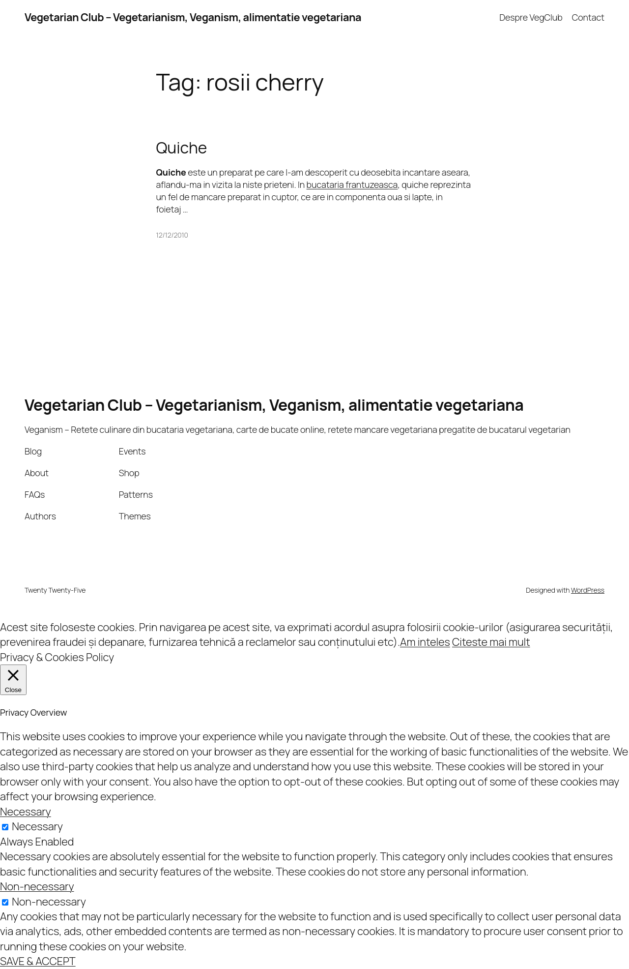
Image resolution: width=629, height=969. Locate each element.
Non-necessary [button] (37, 886)
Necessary (37, 826)
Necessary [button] (25, 811)
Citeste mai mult (491, 642)
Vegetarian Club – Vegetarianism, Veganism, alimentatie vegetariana (193, 17)
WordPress (587, 590)
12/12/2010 (172, 235)
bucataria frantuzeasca (352, 184)
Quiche (181, 148)
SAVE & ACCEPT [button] (38, 961)
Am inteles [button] (425, 642)
